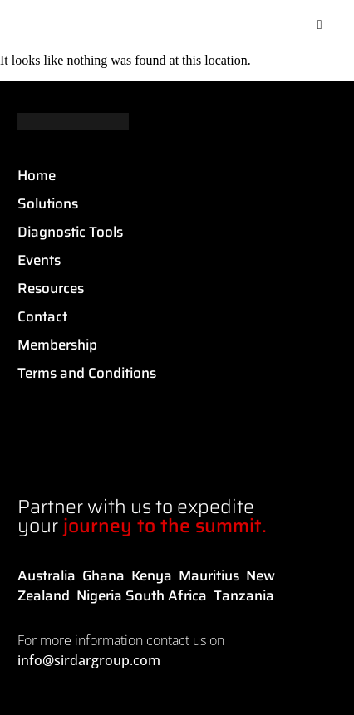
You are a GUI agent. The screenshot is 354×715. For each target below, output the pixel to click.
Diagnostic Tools (70, 231)
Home (36, 175)
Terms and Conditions (86, 373)
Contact (42, 316)
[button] (320, 25)
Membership (57, 344)
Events (39, 260)
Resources (50, 288)
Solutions (47, 203)
